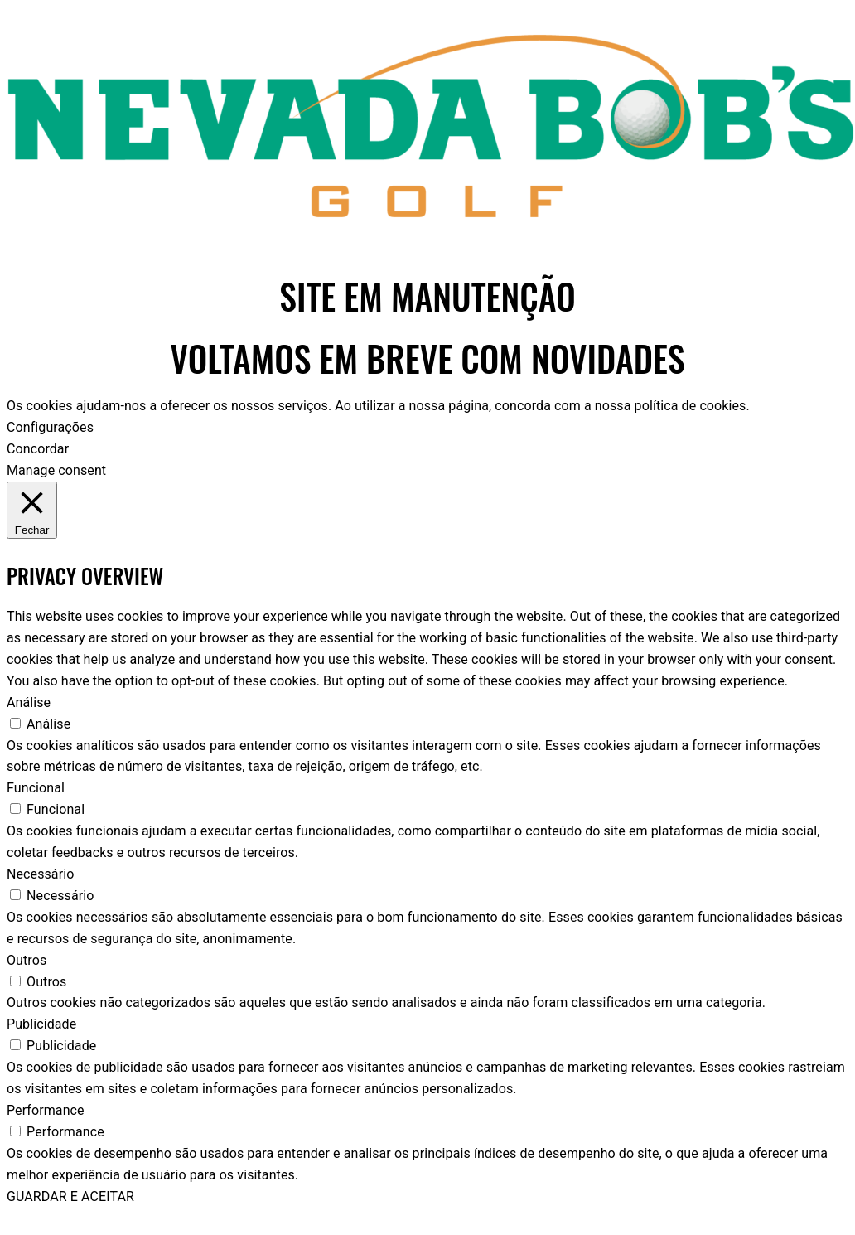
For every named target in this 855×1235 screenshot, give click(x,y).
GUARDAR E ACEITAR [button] (70, 1196)
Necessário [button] (40, 874)
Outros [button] (26, 960)
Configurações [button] (50, 427)
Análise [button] (29, 702)
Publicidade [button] (41, 1024)
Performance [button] (46, 1110)
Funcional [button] (36, 788)
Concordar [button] (38, 449)
